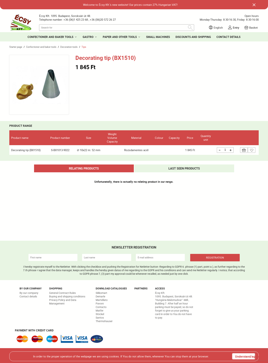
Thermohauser (104, 321)
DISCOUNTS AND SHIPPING (193, 37)
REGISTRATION (215, 257)
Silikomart (101, 293)
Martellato (102, 300)
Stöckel (100, 314)
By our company (29, 293)
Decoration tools (69, 47)
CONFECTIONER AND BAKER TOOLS (50, 37)
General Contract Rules (62, 293)
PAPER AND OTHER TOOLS (120, 37)
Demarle (100, 296)
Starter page (15, 47)
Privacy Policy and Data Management (62, 301)
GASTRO (88, 37)
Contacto (101, 307)
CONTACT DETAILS (228, 37)
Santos (100, 317)
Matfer (99, 310)
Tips (84, 47)
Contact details (28, 296)
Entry (236, 27)
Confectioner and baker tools (41, 47)
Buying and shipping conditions (67, 296)
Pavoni (100, 303)
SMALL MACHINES (158, 37)
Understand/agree (245, 356)
